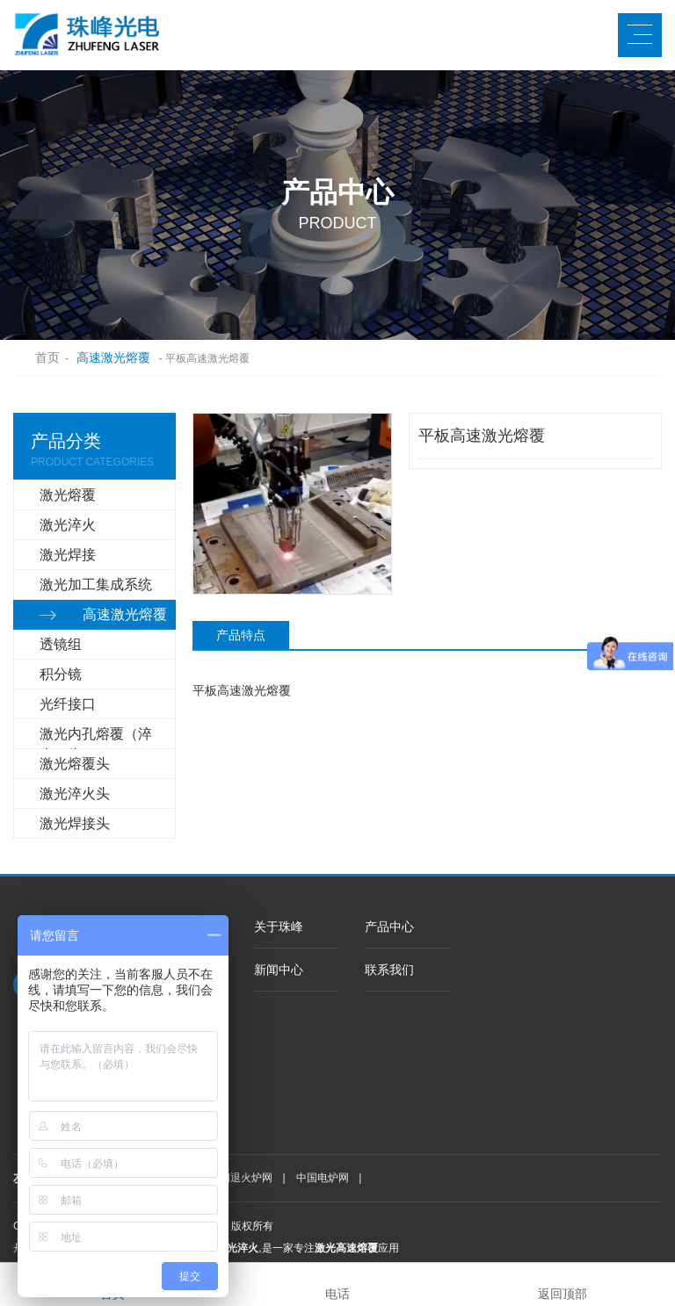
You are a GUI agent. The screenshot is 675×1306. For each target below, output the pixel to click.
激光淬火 (68, 524)
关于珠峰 (278, 927)
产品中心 (389, 927)
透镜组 (61, 644)
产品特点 (240, 635)
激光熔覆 (68, 494)
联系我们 (389, 970)
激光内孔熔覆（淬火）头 (96, 737)
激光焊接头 (75, 823)
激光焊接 (68, 554)
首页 (39, 357)
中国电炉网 (322, 1178)
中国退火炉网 (240, 1178)
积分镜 (61, 674)
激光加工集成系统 (96, 584)
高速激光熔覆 (113, 357)
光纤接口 (68, 703)
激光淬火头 (75, 793)
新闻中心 (278, 970)
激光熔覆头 (75, 763)
